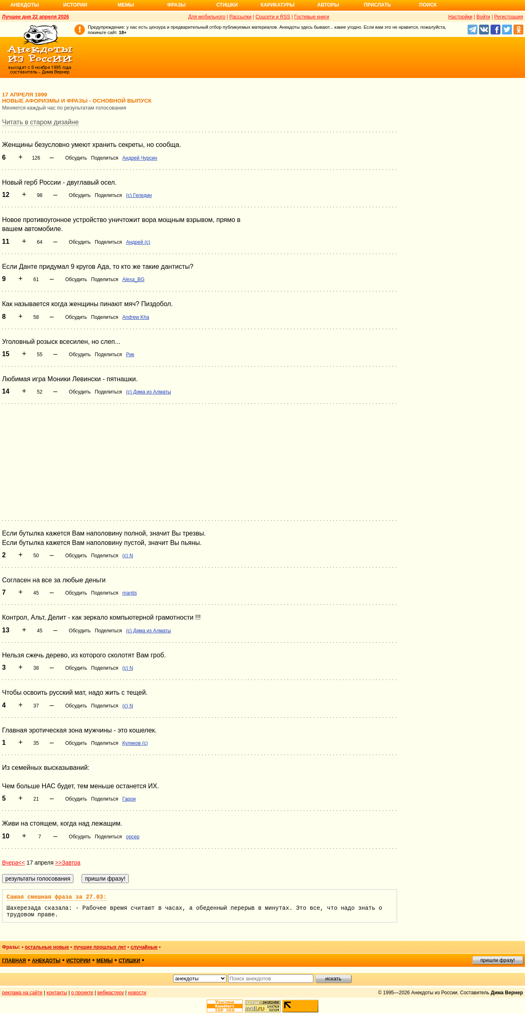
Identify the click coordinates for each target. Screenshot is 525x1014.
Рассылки (240, 17)
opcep (132, 837)
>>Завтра (67, 862)
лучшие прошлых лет (99, 947)
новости (137, 993)
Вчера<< (13, 862)
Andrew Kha (135, 317)
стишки (129, 961)
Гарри (129, 799)
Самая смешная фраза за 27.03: (57, 897)
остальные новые (47, 947)
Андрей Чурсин (139, 158)
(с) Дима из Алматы (148, 392)
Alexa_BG (133, 279)
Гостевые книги (311, 17)
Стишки (226, 5)
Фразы (176, 5)
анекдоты (46, 961)
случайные (144, 947)
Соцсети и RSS (273, 17)
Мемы (126, 5)
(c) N (127, 556)
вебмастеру (110, 993)
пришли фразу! (497, 960)
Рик (130, 354)
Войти (483, 17)
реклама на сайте (22, 993)
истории (78, 961)
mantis (129, 593)
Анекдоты (24, 5)
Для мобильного (207, 17)
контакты (57, 993)
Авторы (328, 5)
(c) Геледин (139, 195)
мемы (104, 961)
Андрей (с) (138, 242)
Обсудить (76, 158)
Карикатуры (277, 5)
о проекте (82, 993)
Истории (75, 5)
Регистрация (508, 17)
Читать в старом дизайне (40, 122)
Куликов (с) (135, 743)
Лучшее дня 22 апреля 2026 (35, 17)
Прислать (377, 5)
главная (14, 961)
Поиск (428, 5)
